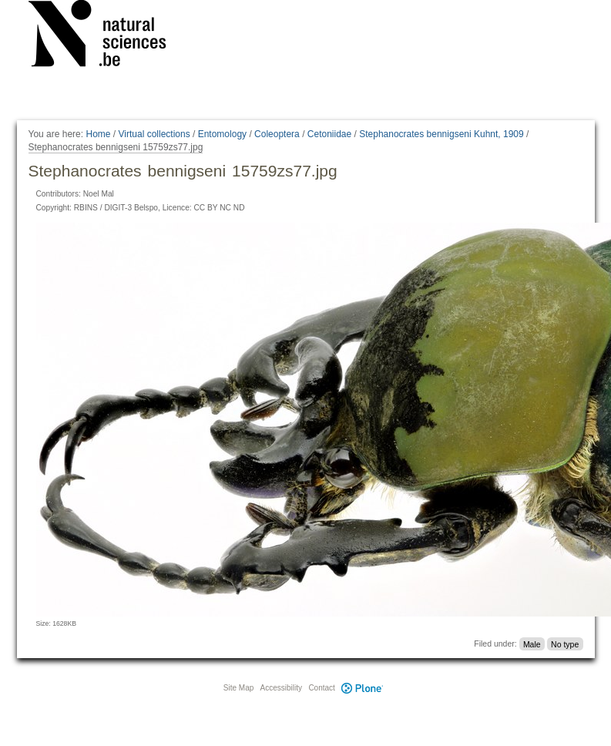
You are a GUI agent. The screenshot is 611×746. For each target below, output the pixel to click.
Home (98, 134)
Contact (321, 688)
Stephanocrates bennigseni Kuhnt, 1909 (441, 134)
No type (565, 643)
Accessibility (281, 688)
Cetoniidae (329, 134)
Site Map (238, 688)
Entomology (222, 134)
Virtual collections (154, 134)
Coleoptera (277, 134)
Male (532, 643)
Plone (363, 688)
